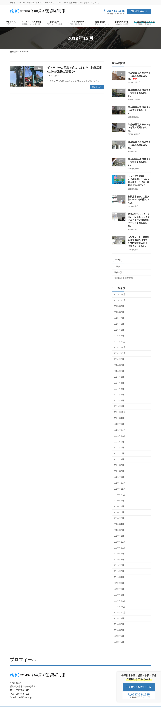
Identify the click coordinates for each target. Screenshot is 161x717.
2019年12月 (119, 542)
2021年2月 (119, 471)
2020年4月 (119, 524)
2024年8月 (119, 365)
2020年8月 (119, 506)
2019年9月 (119, 553)
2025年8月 (119, 312)
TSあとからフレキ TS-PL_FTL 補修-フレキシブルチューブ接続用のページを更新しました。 (139, 220)
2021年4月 (119, 459)
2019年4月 (119, 577)
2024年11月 (119, 347)
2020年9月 (119, 500)
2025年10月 (119, 300)
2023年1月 (119, 406)
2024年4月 (119, 388)
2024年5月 (119, 383)
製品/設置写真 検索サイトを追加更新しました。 (139, 75)
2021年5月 (119, 453)
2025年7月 (119, 318)
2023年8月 (119, 400)
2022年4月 (119, 418)
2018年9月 (119, 618)
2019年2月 (119, 589)
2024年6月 (119, 377)
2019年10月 (119, 548)
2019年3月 (119, 583)
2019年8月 (119, 559)
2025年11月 (119, 294)
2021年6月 (119, 447)
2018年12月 (119, 600)
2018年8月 (119, 624)
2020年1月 (119, 536)
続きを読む (96, 87)
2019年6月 (119, 565)
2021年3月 (119, 465)
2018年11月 (119, 606)
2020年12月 (119, 483)
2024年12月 (119, 341)
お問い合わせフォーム (138, 687)
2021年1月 (119, 477)
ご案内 (117, 266)
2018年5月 (119, 642)
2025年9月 (119, 306)
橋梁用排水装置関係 (123, 278)
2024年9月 (119, 359)
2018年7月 (119, 630)
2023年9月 (119, 394)
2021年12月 (119, 430)
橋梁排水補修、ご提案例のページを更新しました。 (138, 199)
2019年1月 (119, 595)
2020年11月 (119, 489)
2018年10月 (119, 612)
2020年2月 (119, 530)
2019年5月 (119, 571)
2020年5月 (119, 518)
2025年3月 (119, 330)
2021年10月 (119, 436)
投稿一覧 (118, 272)
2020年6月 (119, 512)
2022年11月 (119, 412)
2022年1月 (119, 424)
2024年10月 (119, 353)
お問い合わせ (140, 11)
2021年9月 (119, 441)
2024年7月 (119, 371)
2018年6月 (119, 636)
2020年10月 (119, 495)
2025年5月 (119, 324)
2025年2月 (119, 336)
